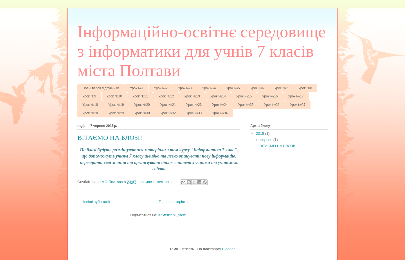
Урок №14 (218, 96)
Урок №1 (137, 88)
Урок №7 (281, 88)
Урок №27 (297, 105)
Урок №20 (142, 105)
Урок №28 (90, 113)
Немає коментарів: (157, 182)
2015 (260, 133)
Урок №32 (168, 113)
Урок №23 (194, 105)
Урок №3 (185, 88)
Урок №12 (166, 96)
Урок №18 (90, 105)
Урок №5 (233, 88)
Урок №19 (116, 105)
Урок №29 (116, 113)
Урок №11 (140, 96)
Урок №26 (272, 105)
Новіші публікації (96, 202)
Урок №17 (295, 96)
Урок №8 (305, 88)
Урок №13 (192, 96)
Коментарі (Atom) (173, 215)
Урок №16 (270, 96)
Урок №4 (209, 88)
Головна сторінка (173, 202)
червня (266, 140)
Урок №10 (114, 96)
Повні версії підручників (101, 88)
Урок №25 (246, 105)
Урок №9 (89, 96)
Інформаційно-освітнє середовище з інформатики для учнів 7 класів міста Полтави (201, 51)
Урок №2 (161, 88)
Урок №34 (220, 113)
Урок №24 (220, 105)
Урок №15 (244, 96)
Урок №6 (257, 88)
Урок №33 (194, 113)
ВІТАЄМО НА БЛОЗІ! (109, 137)
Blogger (228, 249)
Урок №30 (142, 113)
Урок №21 (168, 105)
